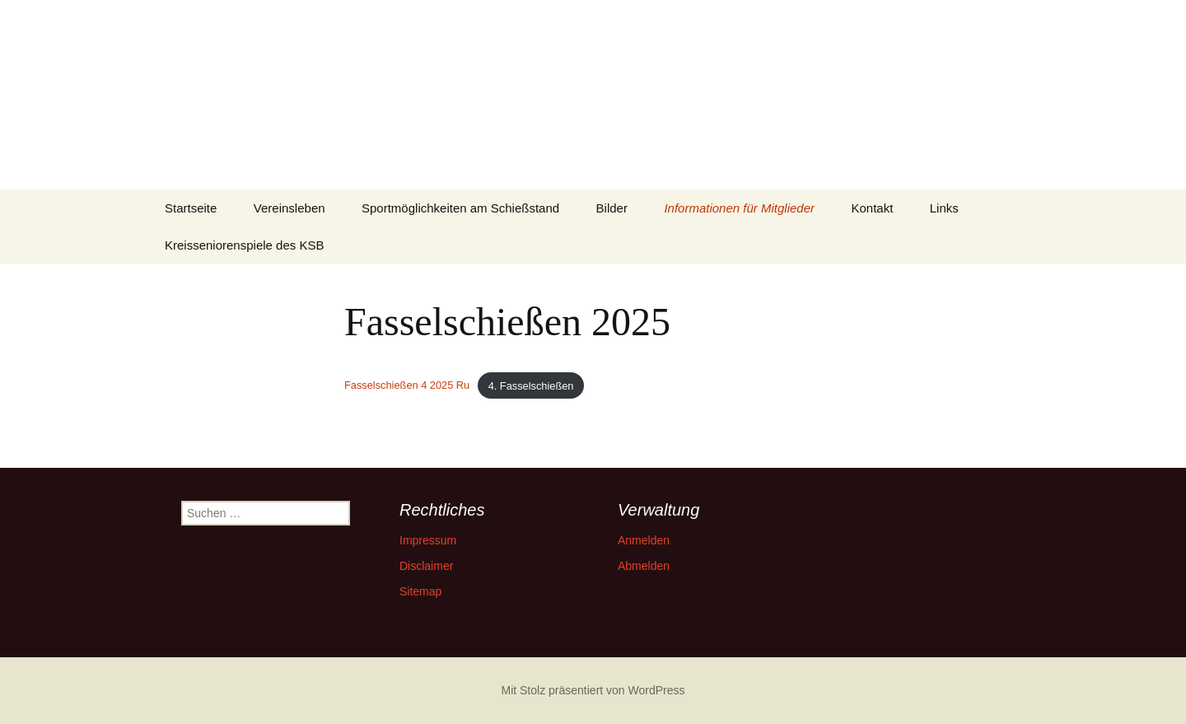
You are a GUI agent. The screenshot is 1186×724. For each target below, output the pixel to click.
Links (944, 208)
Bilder (612, 208)
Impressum (427, 540)
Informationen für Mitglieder (739, 208)
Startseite (191, 208)
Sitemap (420, 591)
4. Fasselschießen (531, 386)
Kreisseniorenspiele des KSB (244, 245)
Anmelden (644, 540)
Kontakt (872, 208)
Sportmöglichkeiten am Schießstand (460, 208)
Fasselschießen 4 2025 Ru (406, 386)
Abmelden (644, 565)
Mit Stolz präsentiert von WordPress (592, 690)
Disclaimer (426, 565)
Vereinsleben (289, 208)
